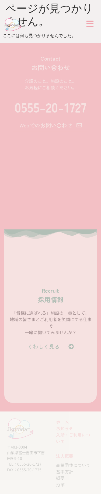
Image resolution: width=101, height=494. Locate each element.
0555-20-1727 (50, 106)
